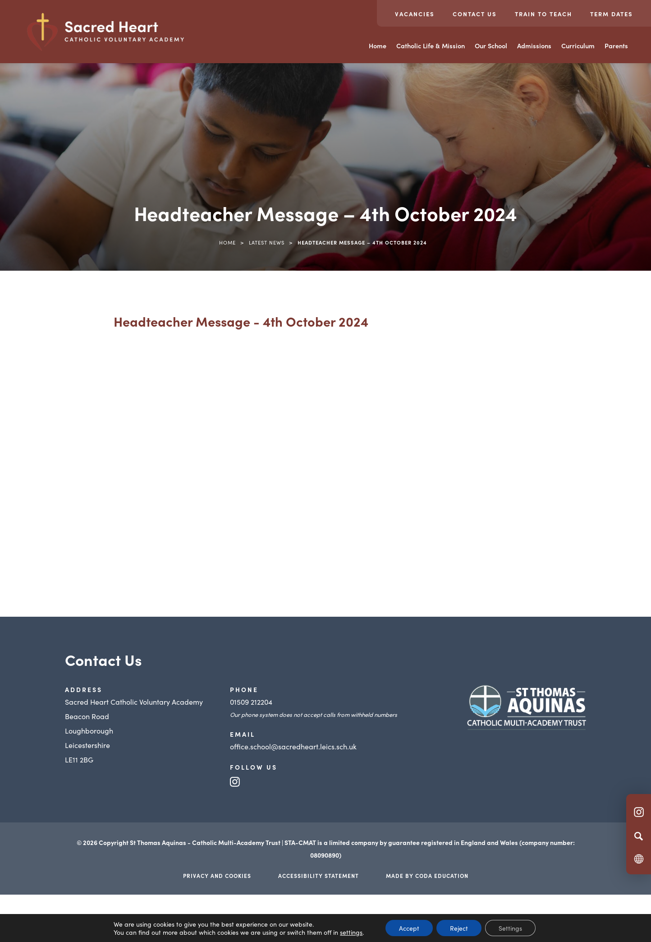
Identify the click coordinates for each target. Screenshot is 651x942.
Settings (510, 928)
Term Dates (611, 13)
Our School (491, 45)
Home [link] (227, 242)
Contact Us (475, 13)
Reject (459, 928)
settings (351, 932)
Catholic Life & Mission (430, 45)
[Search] (638, 836)
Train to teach (543, 13)
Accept (409, 928)
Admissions (534, 45)
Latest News (266, 242)
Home (377, 45)
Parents (616, 45)
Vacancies (415, 13)
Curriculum (578, 45)
